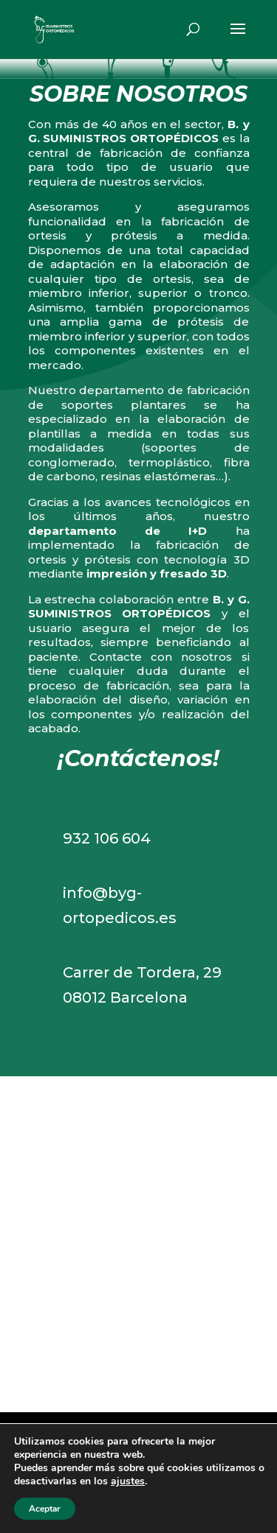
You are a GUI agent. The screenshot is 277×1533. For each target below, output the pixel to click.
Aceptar (45, 1509)
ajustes (128, 1481)
